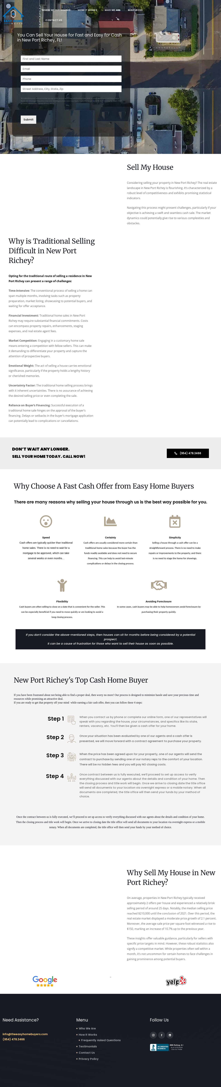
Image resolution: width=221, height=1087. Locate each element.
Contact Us (53, 20)
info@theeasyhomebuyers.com (25, 1034)
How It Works (87, 10)
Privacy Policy (89, 1059)
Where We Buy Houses (56, 10)
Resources (135, 10)
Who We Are (112, 10)
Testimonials (88, 1046)
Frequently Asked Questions (101, 1040)
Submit (28, 120)
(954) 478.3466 (14, 1039)
